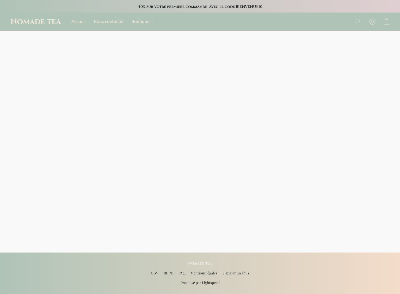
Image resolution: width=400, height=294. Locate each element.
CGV (154, 273)
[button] (35, 21)
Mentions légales (203, 273)
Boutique (142, 21)
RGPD (168, 273)
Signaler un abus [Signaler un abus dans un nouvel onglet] (236, 273)
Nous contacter (109, 21)
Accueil (78, 21)
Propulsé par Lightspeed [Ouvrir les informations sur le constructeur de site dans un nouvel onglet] (200, 282)
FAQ (182, 273)
